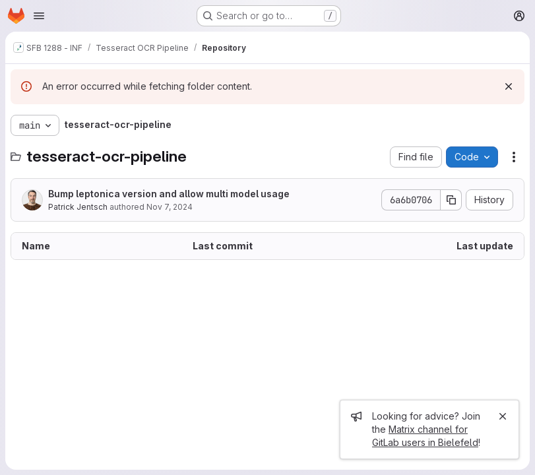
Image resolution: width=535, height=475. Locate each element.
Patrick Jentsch (78, 207)
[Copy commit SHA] (451, 199)
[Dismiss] (509, 86)
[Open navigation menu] (38, 15)
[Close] (503, 416)
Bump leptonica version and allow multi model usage (169, 193)
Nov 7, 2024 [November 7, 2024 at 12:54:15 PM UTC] (169, 207)
